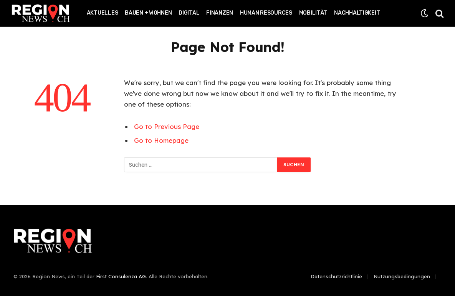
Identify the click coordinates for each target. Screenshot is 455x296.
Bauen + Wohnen (148, 13)
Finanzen (219, 13)
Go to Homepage (161, 140)
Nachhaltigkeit (357, 13)
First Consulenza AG (121, 276)
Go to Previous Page (166, 126)
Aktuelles (102, 13)
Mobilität (313, 13)
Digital (189, 13)
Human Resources (266, 13)
